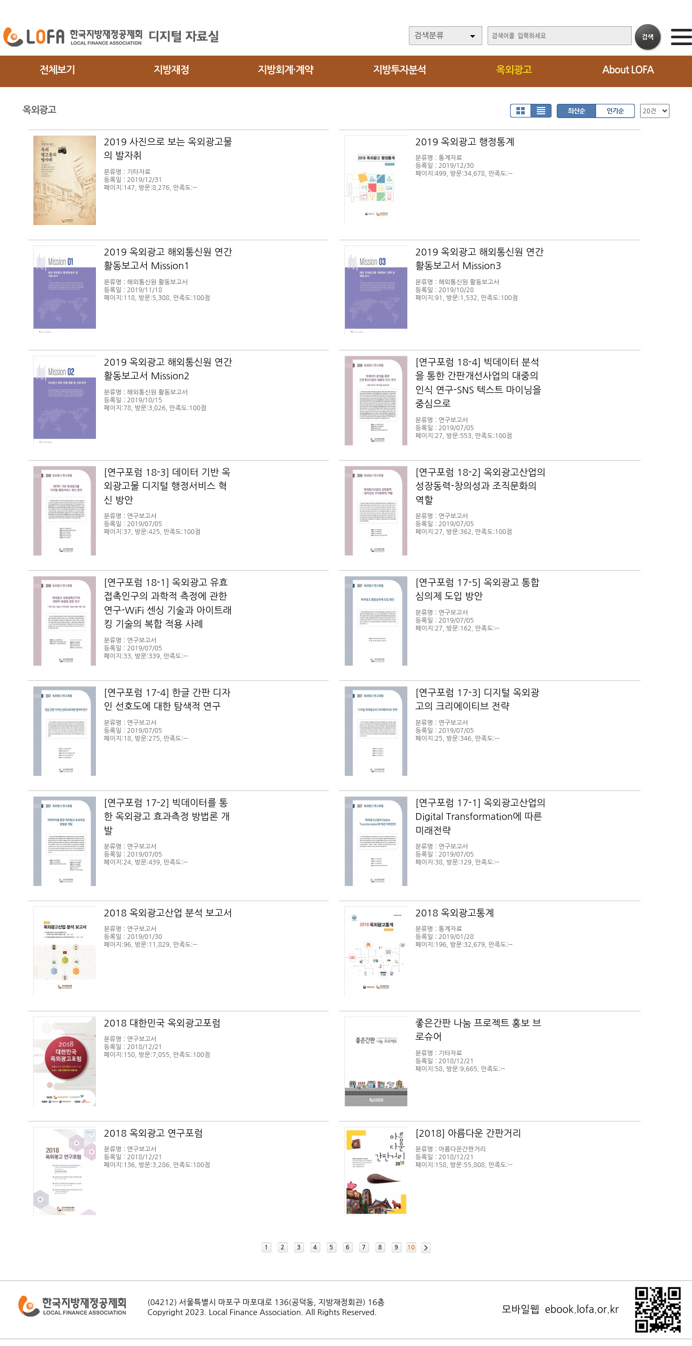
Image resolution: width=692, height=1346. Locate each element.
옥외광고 (513, 70)
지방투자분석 (399, 70)
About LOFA (628, 70)
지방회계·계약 (285, 70)
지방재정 (171, 70)
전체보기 (56, 70)
